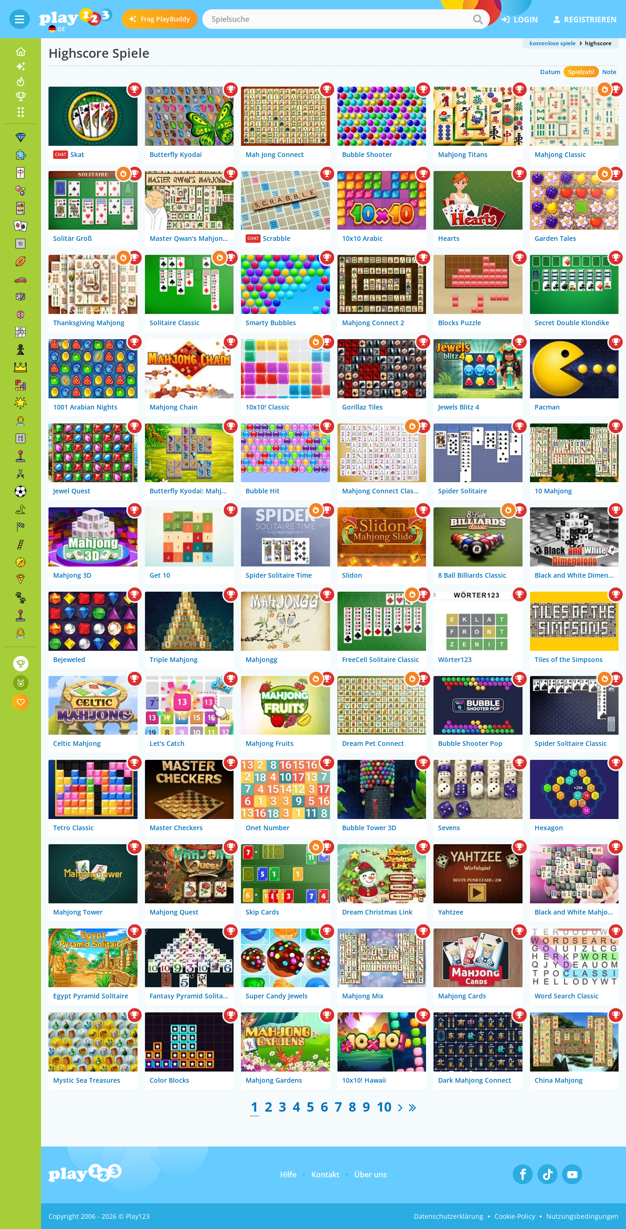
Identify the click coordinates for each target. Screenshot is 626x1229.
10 (384, 1106)
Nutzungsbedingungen (582, 1216)
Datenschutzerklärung (448, 1216)
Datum (550, 72)
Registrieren (585, 19)
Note (609, 72)
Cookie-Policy (515, 1216)
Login (520, 19)
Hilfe (288, 1174)
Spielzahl (581, 72)
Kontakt (325, 1174)
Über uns (370, 1174)
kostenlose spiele (553, 43)
